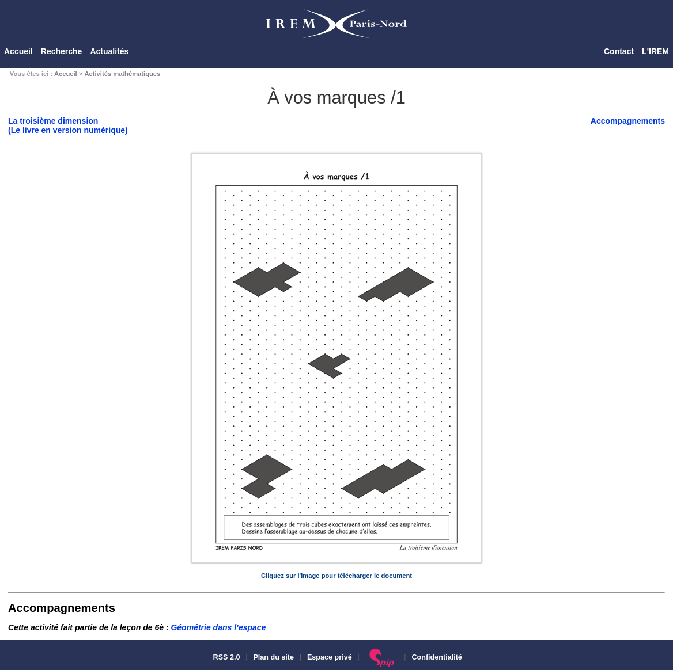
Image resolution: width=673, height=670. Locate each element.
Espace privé (329, 657)
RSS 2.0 (225, 657)
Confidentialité (436, 657)
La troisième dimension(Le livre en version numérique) (68, 125)
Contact (619, 51)
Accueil (18, 51)
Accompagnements (628, 120)
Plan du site (273, 657)
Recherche (61, 51)
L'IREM (655, 51)
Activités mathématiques (122, 73)
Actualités (109, 51)
